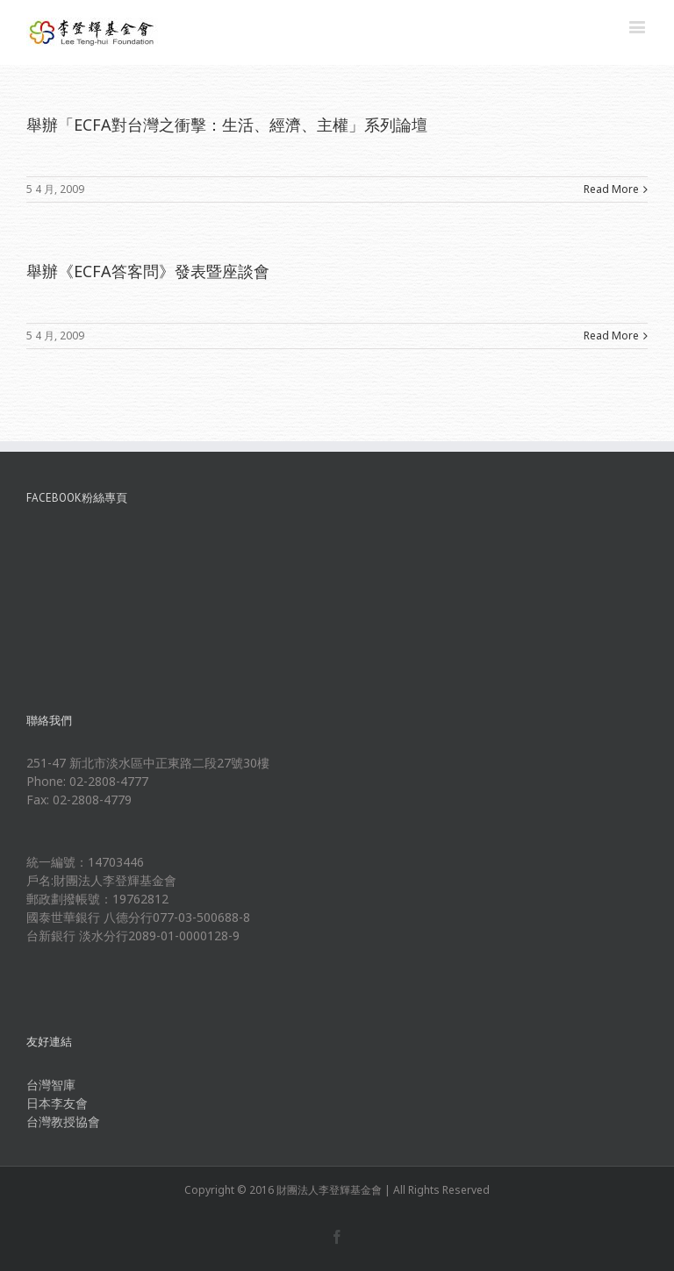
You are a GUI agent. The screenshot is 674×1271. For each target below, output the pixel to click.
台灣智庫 (50, 1084)
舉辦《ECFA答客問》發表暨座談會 (147, 271)
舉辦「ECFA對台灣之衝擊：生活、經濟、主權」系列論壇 (226, 124)
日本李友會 (57, 1103)
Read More (611, 189)
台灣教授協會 (63, 1121)
